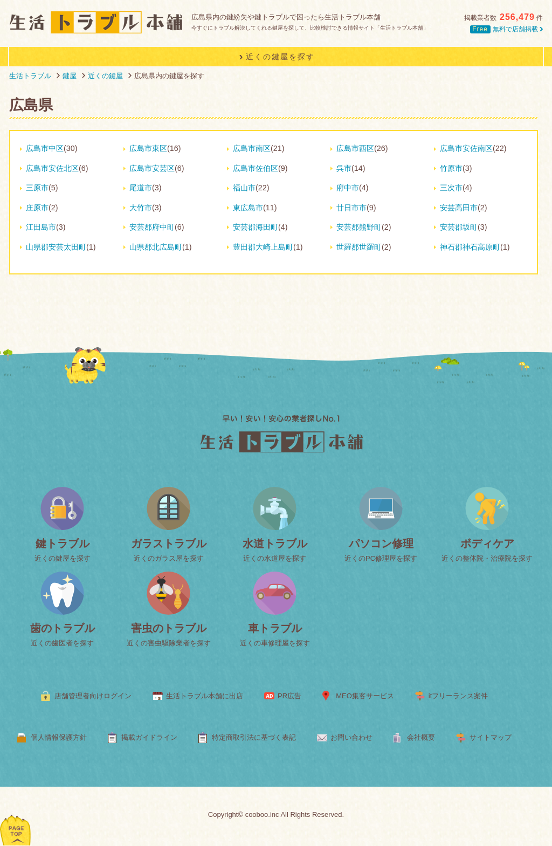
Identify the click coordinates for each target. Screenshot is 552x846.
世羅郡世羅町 (359, 247)
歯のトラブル (62, 628)
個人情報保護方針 (59, 737)
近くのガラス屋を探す (169, 558)
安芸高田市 (459, 207)
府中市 (347, 187)
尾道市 (140, 187)
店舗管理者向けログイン (93, 696)
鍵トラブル (62, 543)
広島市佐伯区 (255, 168)
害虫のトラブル (168, 628)
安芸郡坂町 (459, 227)
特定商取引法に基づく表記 (254, 737)
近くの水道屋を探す (274, 558)
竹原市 (451, 168)
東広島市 (248, 207)
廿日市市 (351, 207)
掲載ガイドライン (149, 737)
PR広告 (289, 696)
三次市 (451, 187)
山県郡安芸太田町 (56, 247)
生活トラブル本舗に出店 (204, 696)
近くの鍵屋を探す (62, 558)
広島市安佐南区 (466, 148)
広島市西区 (355, 148)
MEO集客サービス (365, 696)
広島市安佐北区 (52, 168)
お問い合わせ (351, 737)
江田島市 (41, 227)
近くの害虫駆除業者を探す (169, 643)
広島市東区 (148, 148)
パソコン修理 (381, 543)
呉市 (343, 168)
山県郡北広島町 (155, 247)
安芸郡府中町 (152, 227)
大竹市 (140, 207)
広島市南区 (252, 148)
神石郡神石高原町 (470, 247)
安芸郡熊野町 (359, 227)
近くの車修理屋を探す (275, 643)
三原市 (37, 187)
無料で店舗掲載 (506, 29)
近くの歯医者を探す (62, 643)
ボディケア (487, 543)
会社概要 (421, 737)
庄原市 (37, 207)
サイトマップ (491, 737)
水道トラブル (275, 543)
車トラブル (275, 628)
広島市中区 (45, 148)
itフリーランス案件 (458, 696)
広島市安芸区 (152, 168)
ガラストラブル (168, 543)
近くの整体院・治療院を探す (487, 558)
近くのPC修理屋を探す (380, 558)
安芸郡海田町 (255, 227)
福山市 (244, 187)
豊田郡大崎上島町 (263, 247)
